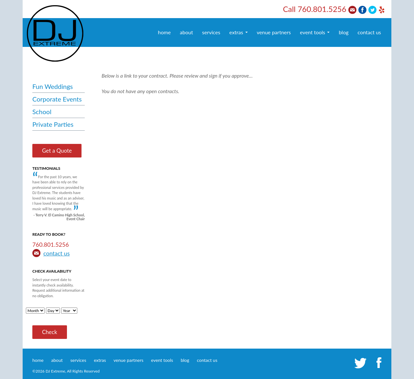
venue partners (274, 32)
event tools (312, 32)
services (211, 32)
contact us (369, 32)
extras (236, 32)
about (186, 32)
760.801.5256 (322, 9)
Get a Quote (57, 150)
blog (343, 32)
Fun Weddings (52, 86)
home (164, 32)
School (41, 111)
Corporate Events (57, 99)
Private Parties (52, 124)
